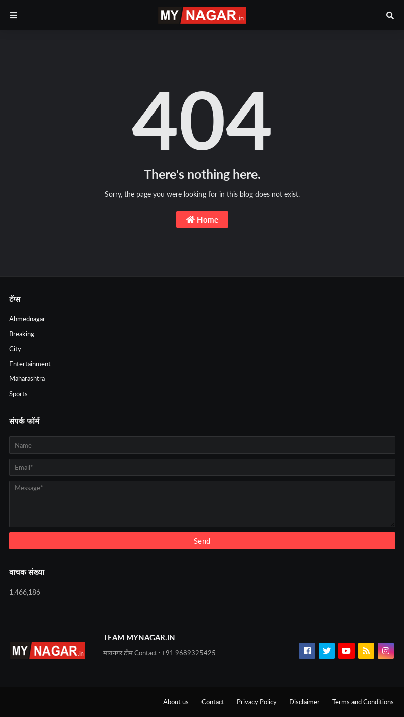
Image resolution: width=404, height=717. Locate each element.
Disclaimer (304, 702)
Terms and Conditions (363, 702)
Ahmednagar (27, 319)
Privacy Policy (257, 702)
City (15, 349)
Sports (18, 394)
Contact (212, 702)
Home (202, 219)
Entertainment (30, 364)
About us (176, 702)
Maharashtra (27, 378)
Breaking (21, 333)
